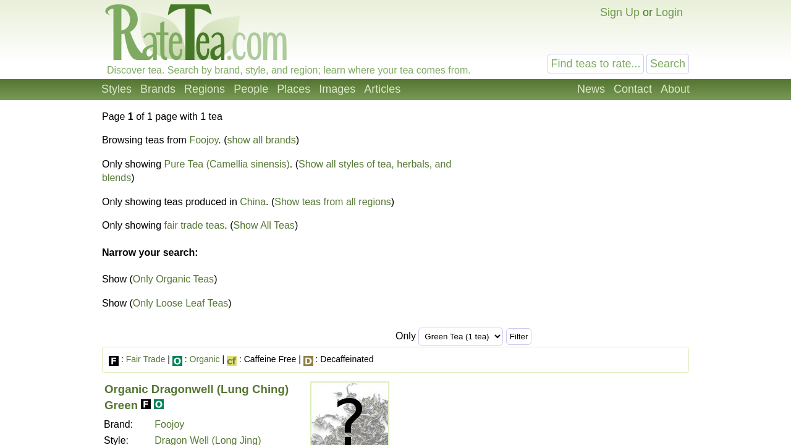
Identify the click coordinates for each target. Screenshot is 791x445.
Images (337, 89)
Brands (158, 89)
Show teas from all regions (332, 202)
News (591, 89)
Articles (382, 89)
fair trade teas (194, 225)
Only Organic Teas (173, 279)
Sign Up (620, 12)
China (253, 202)
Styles (116, 89)
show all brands (261, 140)
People (251, 89)
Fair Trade (146, 359)
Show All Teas (264, 225)
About (675, 89)
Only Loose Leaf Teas (180, 303)
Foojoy (203, 140)
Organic (205, 359)
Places (293, 89)
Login (669, 12)
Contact (633, 89)
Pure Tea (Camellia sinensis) (227, 164)
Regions (204, 89)
